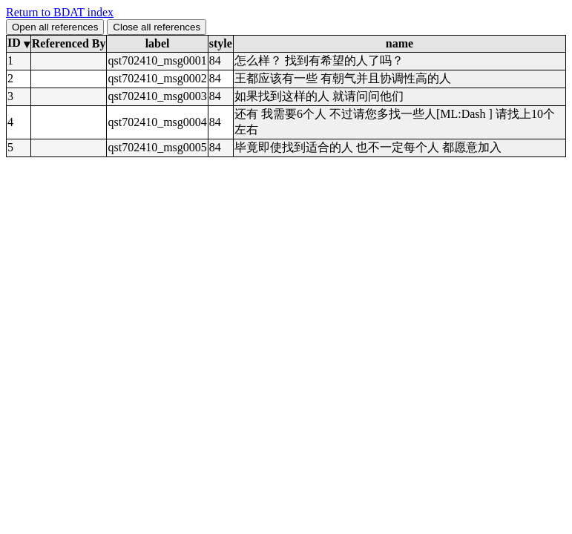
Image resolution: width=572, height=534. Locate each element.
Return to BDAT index (60, 12)
